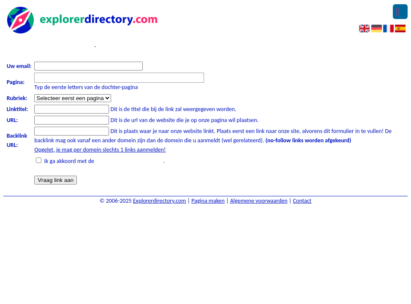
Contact (302, 200)
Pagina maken (208, 200)
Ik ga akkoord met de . (104, 161)
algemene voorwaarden (129, 161)
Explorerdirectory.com (159, 200)
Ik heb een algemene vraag (135, 46)
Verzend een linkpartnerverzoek (49, 46)
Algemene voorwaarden (259, 200)
